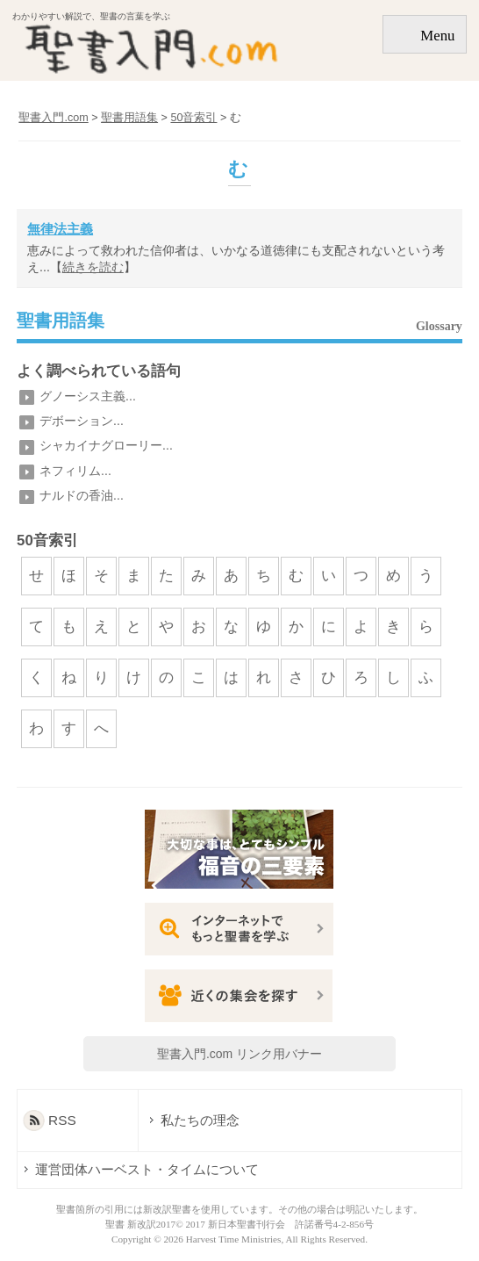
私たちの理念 (200, 1120)
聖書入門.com (53, 118)
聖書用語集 (60, 321)
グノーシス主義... (87, 396)
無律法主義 (60, 228)
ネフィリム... (75, 471)
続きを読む (93, 267)
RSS (62, 1120)
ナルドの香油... (81, 495)
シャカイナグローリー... (106, 445)
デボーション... (81, 421)
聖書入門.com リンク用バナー (239, 1054)
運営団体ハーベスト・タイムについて (147, 1169)
